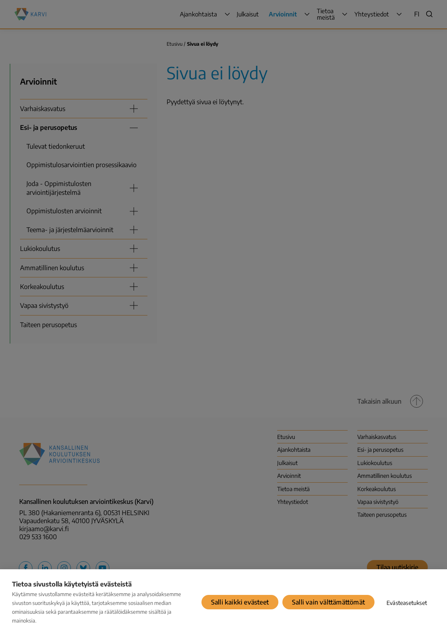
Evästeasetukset (407, 602)
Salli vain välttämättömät (328, 602)
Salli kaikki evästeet (240, 602)
